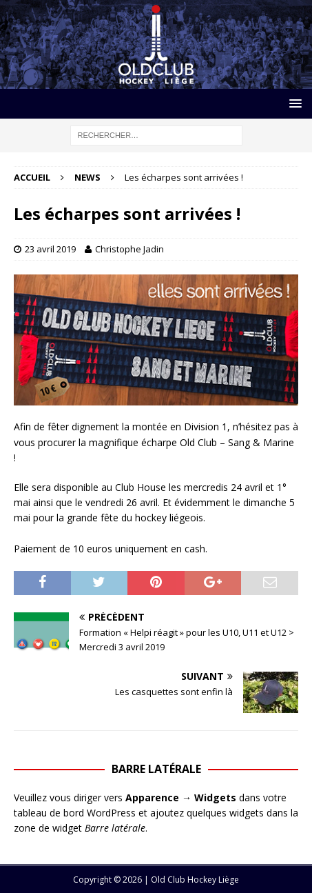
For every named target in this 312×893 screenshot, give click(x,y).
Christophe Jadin (129, 249)
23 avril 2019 (50, 249)
